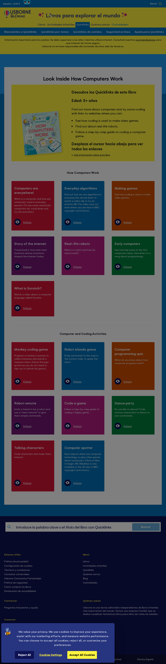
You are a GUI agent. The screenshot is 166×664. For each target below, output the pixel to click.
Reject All (24, 655)
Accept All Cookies (82, 655)
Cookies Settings (50, 655)
